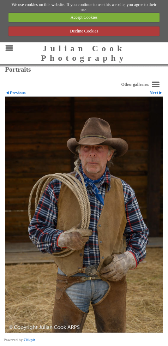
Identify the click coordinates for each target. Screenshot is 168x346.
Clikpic (30, 340)
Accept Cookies (84, 17)
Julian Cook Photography (84, 53)
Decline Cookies (84, 31)
